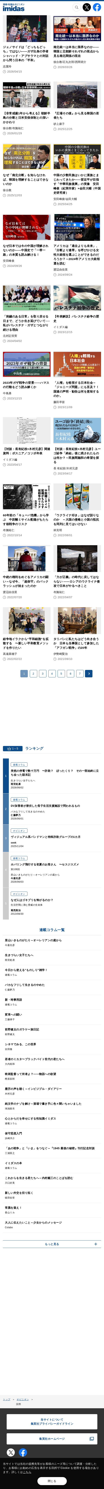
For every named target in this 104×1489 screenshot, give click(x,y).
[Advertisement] (52, 710)
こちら (27, 1472)
